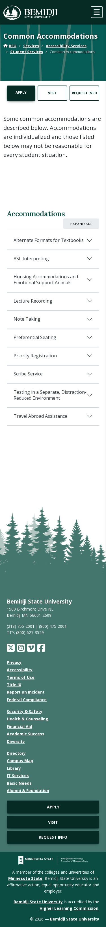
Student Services (26, 51)
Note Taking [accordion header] (27, 319)
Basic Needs (19, 783)
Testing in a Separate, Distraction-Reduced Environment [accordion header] (50, 395)
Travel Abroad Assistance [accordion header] (40, 416)
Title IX (14, 684)
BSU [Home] (9, 45)
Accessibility (20, 669)
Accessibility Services (66, 45)
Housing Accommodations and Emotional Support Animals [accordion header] (46, 280)
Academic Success (25, 733)
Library (14, 768)
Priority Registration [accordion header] (35, 356)
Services (31, 45)
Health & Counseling (27, 719)
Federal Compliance (27, 699)
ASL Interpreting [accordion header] (31, 258)
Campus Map (20, 760)
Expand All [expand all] (81, 224)
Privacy (14, 662)
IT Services (18, 775)
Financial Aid (19, 726)
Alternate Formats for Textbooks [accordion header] (49, 240)
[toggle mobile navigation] (97, 12)
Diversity (16, 741)
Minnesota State (25, 878)
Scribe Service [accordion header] (28, 374)
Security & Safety (24, 711)
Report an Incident (26, 692)
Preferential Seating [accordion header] (35, 337)
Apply (21, 92)
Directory (16, 753)
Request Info (84, 93)
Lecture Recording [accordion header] (33, 301)
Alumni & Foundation (28, 790)
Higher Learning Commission (69, 908)
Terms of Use (20, 677)
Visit (52, 93)
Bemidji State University (39, 601)
